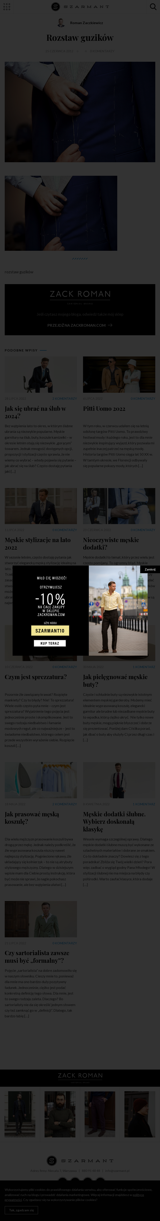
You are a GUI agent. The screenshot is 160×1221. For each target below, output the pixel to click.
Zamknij (150, 569)
